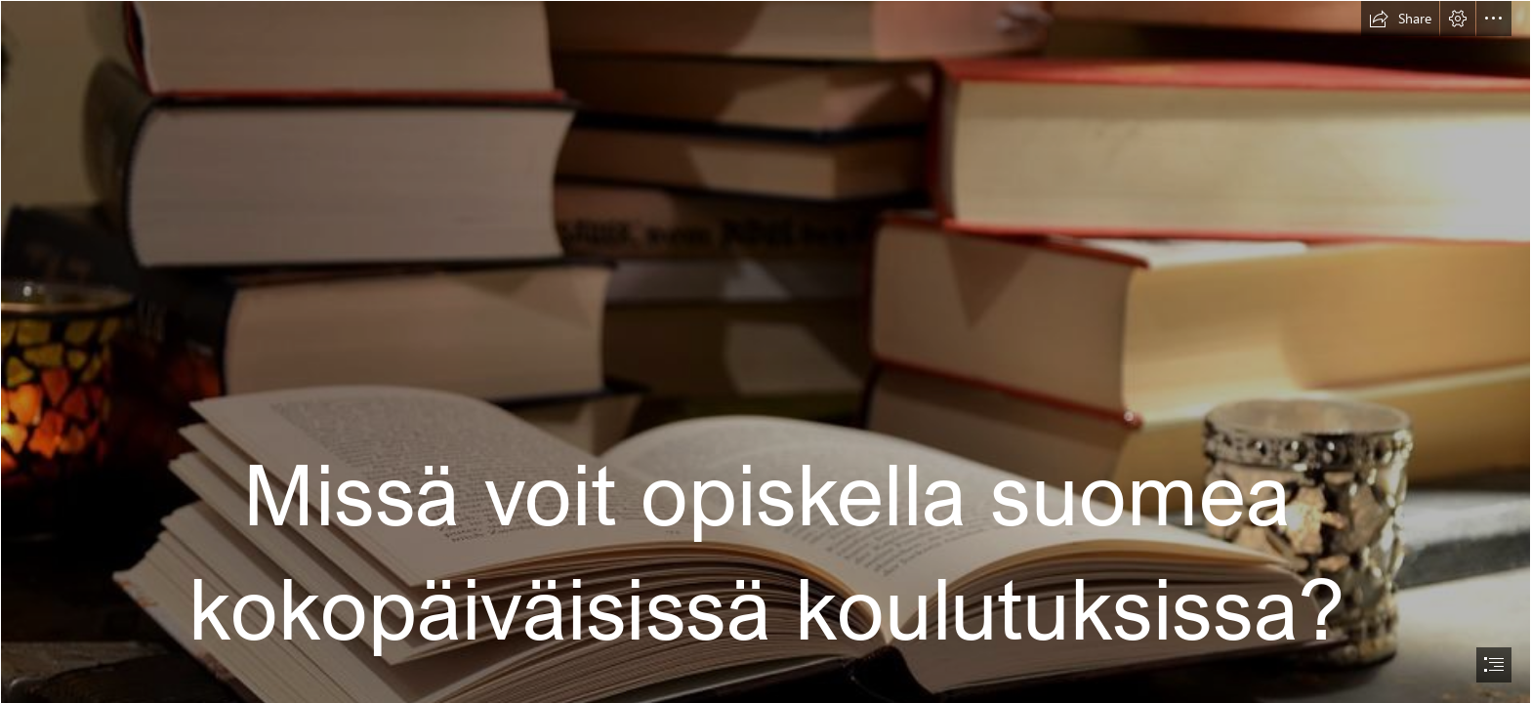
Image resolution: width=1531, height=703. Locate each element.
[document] (765, 351)
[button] (1400, 18)
